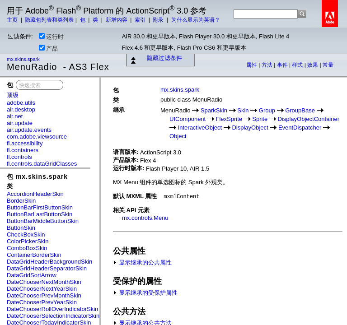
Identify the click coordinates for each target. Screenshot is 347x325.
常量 (328, 65)
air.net (15, 116)
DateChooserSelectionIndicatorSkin (53, 315)
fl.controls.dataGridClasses (42, 163)
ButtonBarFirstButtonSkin (40, 207)
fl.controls (19, 156)
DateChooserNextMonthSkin (44, 282)
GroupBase (300, 110)
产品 (48, 48)
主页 (13, 20)
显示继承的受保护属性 (145, 292)
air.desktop (21, 109)
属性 (252, 65)
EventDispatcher (299, 127)
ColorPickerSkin (27, 241)
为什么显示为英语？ (195, 20)
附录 (159, 20)
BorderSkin (21, 200)
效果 (313, 65)
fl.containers (22, 150)
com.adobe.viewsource (37, 136)
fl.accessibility (24, 143)
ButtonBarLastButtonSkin (39, 214)
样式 (298, 65)
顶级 (13, 95)
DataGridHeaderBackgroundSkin (49, 261)
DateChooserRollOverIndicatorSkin (52, 309)
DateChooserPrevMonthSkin (44, 295)
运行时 (51, 36)
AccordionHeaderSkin (35, 193)
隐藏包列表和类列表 (49, 20)
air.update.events (29, 129)
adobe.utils (21, 102)
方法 (268, 65)
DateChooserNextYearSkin (42, 288)
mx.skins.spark (24, 59)
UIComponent (187, 119)
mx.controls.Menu (145, 217)
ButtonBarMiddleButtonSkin (43, 221)
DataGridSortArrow (31, 275)
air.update (20, 123)
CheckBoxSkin (26, 234)
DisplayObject (250, 127)
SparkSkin (214, 110)
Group (267, 110)
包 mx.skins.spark (37, 176)
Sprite (259, 119)
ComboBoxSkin (27, 248)
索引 (141, 20)
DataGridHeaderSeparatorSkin (47, 268)
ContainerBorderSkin (34, 254)
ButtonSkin (21, 227)
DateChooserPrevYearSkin (42, 302)
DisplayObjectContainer (308, 119)
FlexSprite (229, 119)
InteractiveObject (200, 127)
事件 (283, 65)
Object (178, 136)
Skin (243, 110)
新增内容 (117, 20)
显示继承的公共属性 (142, 262)
